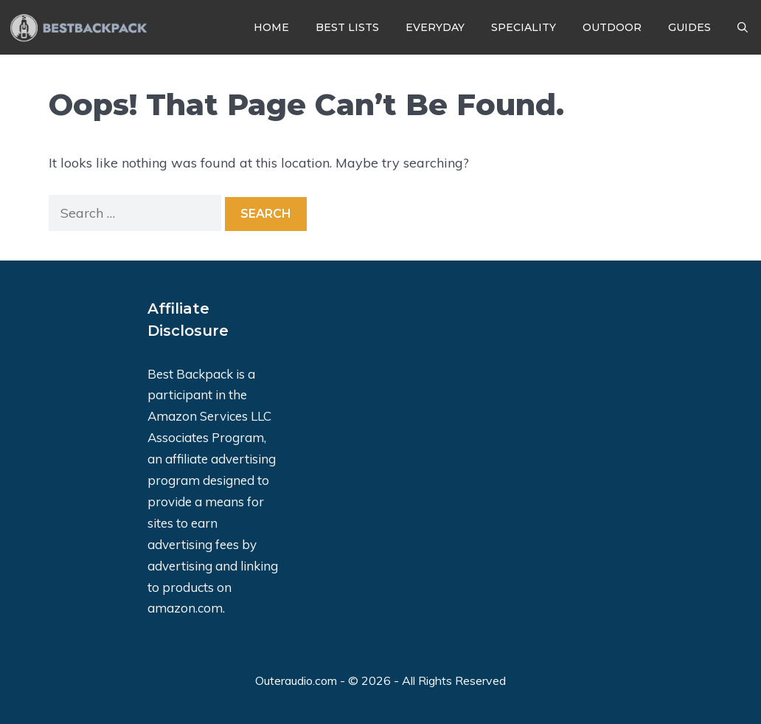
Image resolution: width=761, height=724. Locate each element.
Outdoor (612, 27)
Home (271, 27)
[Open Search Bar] (742, 27)
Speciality (523, 27)
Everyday (435, 27)
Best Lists (347, 27)
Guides (689, 27)
